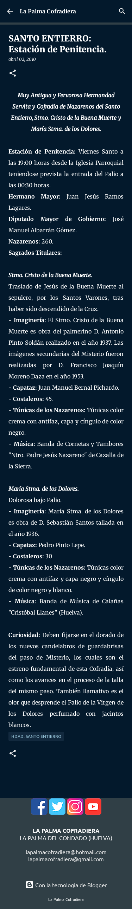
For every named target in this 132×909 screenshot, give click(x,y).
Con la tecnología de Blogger (66, 884)
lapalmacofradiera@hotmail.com (66, 851)
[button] (12, 73)
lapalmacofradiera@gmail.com (66, 858)
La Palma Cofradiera (48, 11)
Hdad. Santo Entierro (36, 736)
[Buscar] (122, 11)
